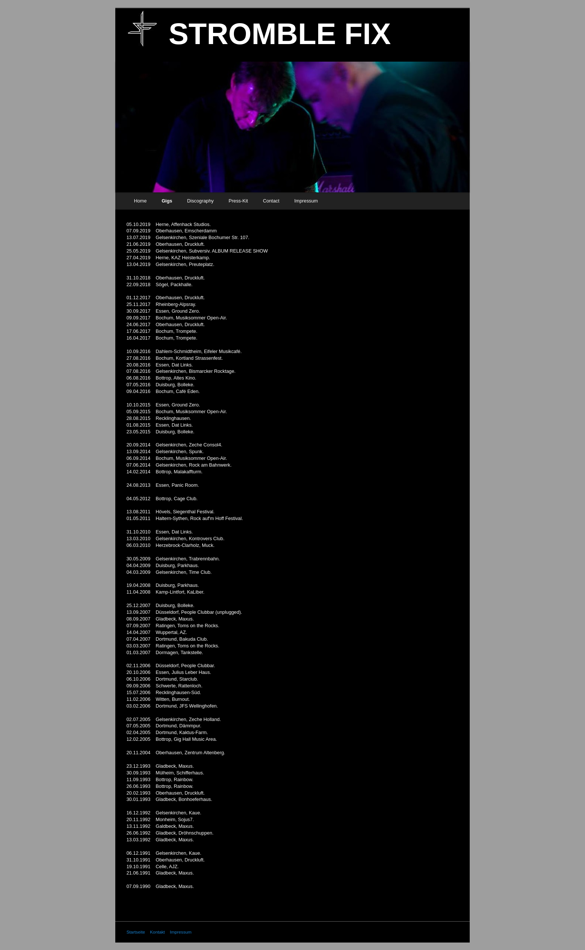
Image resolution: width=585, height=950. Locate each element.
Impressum (306, 201)
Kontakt (157, 931)
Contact (271, 201)
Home (140, 201)
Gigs (167, 201)
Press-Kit (238, 201)
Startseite (135, 931)
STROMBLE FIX (280, 33)
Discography (200, 201)
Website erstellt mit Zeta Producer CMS (420, 931)
